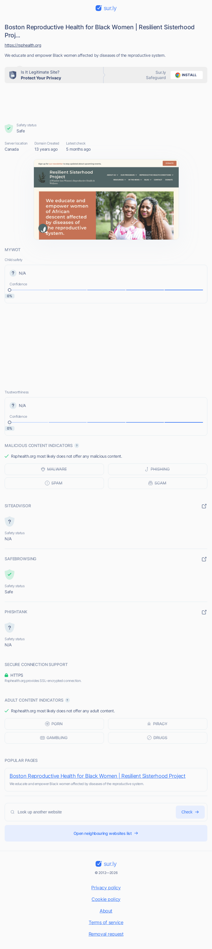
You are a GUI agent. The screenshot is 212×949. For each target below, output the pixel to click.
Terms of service (106, 922)
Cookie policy (106, 899)
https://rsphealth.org (23, 45)
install (185, 75)
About (106, 911)
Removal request (106, 934)
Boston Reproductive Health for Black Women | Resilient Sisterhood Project (97, 776)
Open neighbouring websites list (106, 833)
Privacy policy (105, 887)
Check (190, 812)
